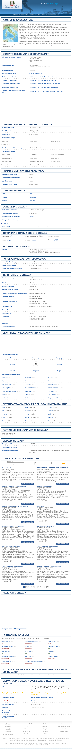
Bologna (4, 414)
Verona (27, 417)
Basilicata (8, 726)
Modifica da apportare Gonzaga (41, 701)
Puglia (45, 729)
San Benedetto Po (30, 388)
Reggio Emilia (52, 656)
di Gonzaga (48, 3)
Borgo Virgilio (5, 388)
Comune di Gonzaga (15, 206)
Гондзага (9, 240)
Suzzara (54, 32)
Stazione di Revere (7, 646)
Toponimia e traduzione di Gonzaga (25, 233)
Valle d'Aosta (64, 731)
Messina (4, 421)
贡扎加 (56, 240)
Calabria (7, 729)
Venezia (50, 417)
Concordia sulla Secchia (8, 391)
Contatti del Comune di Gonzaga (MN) (26, 54)
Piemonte (45, 726)
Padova (27, 421)
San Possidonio (6, 398)
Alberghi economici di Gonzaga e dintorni (14, 629)
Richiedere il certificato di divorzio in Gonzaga (43, 87)
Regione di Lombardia (19, 14)
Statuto (31, 216)
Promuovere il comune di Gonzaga (42, 697)
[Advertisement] (35, 107)
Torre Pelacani (5, 641)
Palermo (27, 410)
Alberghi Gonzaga (14, 592)
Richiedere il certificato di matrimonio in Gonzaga (44, 83)
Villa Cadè (28, 656)
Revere (27, 646)
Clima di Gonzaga (13, 441)
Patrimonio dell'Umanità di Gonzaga (25, 430)
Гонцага (33, 240)
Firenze (27, 414)
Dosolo (3, 394)
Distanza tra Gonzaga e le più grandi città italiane (35, 404)
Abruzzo (7, 724)
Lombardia (32, 197)
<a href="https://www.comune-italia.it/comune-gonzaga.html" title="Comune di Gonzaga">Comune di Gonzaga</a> (50, 687)
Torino (3, 410)
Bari (49, 414)
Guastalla (28, 391)
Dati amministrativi (14, 190)
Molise (45, 724)
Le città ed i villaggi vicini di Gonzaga (26, 333)
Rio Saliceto (52, 394)
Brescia (50, 421)
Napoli (50, 407)
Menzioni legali (10, 743)
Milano (27, 407)
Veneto (64, 734)
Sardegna (45, 731)
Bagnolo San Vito (53, 398)
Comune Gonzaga (42, 14)
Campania (8, 731)
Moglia (59, 371)
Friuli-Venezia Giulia (26, 724)
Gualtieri (27, 398)
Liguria (27, 729)
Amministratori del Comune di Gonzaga (27, 124)
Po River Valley (53, 646)
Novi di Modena (6, 384)
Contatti (30, 743)
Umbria (64, 729)
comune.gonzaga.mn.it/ (36, 73)
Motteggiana (52, 384)
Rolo (26, 381)
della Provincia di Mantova (46, 24)
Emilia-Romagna (8, 734)
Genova (50, 410)
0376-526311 (33, 65)
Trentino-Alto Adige (64, 726)
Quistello (27, 394)
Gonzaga (21, 24)
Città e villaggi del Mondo (42, 743)
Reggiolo (47, 32)
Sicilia (45, 734)
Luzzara (27, 384)
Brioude (5, 223)
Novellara (51, 391)
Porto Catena (52, 641)
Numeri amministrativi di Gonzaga (24, 171)
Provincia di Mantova (31, 14)
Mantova (32, 200)
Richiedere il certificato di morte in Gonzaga (42, 80)
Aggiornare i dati (8, 46)
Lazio (26, 726)
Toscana (64, 724)
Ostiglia (50, 651)
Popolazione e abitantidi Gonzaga (24, 259)
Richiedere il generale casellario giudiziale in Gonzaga (46, 91)
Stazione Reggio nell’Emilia (33, 661)
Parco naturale (6, 227)
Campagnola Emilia (54, 388)
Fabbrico (51, 381)
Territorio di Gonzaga (17, 275)
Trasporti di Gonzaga (16, 246)
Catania (3, 417)
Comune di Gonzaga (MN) (18, 20)
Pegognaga (40, 32)
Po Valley (28, 651)
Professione (10, 461)
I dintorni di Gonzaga (16, 635)
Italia (30, 193)
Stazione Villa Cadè (7, 656)
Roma (3, 407)
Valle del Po (5, 651)
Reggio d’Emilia (6, 661)
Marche (26, 734)
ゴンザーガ (13, 236)
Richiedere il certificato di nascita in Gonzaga (43, 77)
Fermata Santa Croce (31, 641)
